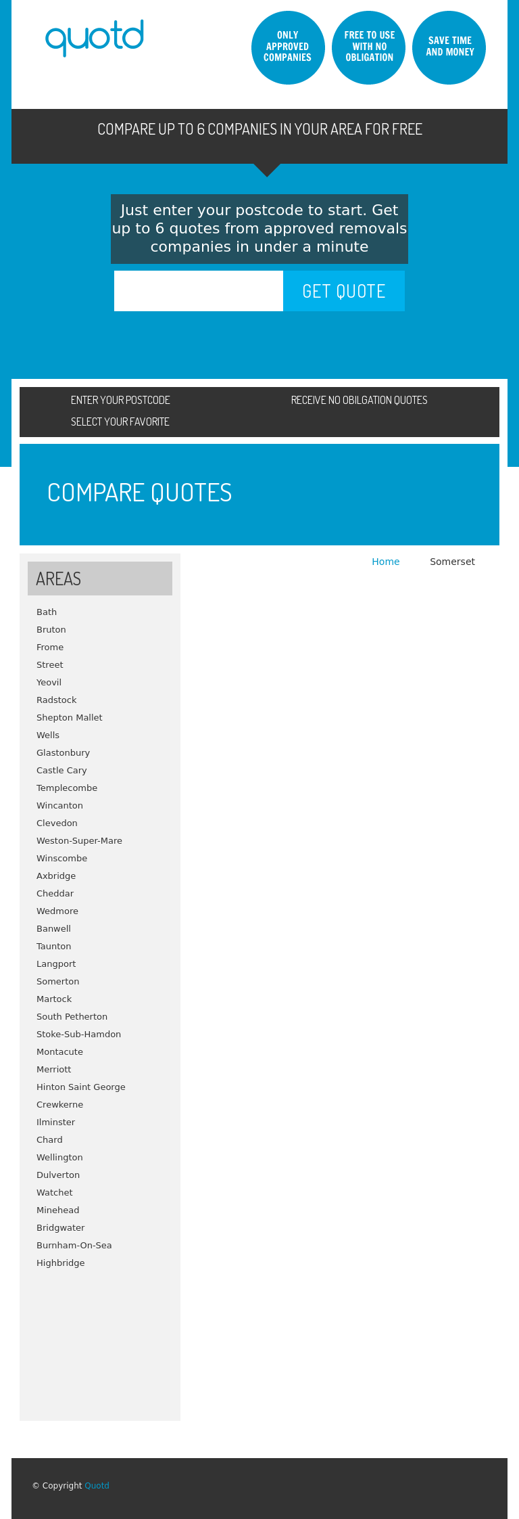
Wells (47, 735)
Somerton (58, 981)
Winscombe (61, 858)
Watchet (54, 1192)
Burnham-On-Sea (74, 1245)
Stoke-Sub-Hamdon (78, 1034)
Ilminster (55, 1122)
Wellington (59, 1157)
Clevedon (57, 823)
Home (387, 561)
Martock (54, 999)
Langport (56, 964)
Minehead (58, 1210)
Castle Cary (61, 770)
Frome (50, 647)
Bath (46, 612)
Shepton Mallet (69, 717)
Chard (49, 1140)
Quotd (96, 1486)
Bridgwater (60, 1228)
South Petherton (71, 1017)
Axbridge (56, 876)
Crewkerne (59, 1104)
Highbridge (60, 1263)
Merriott (53, 1069)
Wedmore (57, 911)
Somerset (452, 561)
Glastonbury (63, 753)
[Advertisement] (100, 1339)
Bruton (51, 630)
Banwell (53, 929)
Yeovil (48, 682)
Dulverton (58, 1175)
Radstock (56, 700)
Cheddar (55, 893)
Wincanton (59, 805)
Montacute (59, 1052)
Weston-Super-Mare (79, 841)
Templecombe (66, 788)
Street (50, 665)
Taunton (54, 946)
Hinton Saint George (81, 1087)
